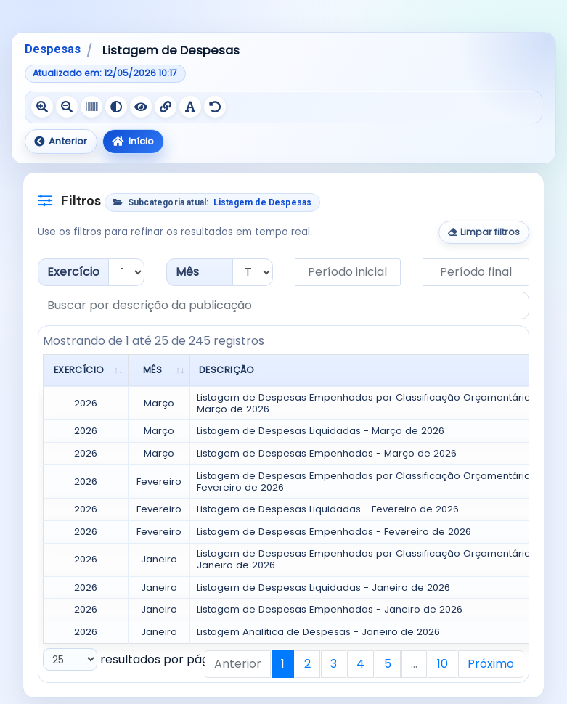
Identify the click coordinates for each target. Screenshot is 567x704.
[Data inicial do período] (348, 272)
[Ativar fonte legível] (190, 107)
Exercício (73, 271)
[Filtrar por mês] (252, 272)
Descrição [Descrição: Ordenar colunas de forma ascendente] (227, 370)
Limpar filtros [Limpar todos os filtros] (484, 232)
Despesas (53, 49)
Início (133, 141)
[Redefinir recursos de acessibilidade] (215, 107)
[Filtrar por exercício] (126, 272)
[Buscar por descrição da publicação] (283, 305)
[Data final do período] (476, 272)
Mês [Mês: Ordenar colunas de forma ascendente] (152, 370)
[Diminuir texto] (67, 107)
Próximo (491, 663)
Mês (187, 271)
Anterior (60, 141)
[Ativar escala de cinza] (91, 107)
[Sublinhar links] (165, 107)
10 (442, 663)
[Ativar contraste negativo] (141, 107)
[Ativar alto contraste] (116, 107)
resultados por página (134, 659)
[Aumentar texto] (42, 107)
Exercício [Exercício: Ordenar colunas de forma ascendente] (79, 370)
